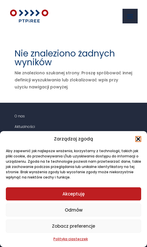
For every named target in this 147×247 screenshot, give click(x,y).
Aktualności (25, 126)
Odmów (74, 210)
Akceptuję (73, 194)
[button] (138, 139)
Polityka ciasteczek (70, 238)
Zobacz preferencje (73, 226)
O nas (20, 116)
